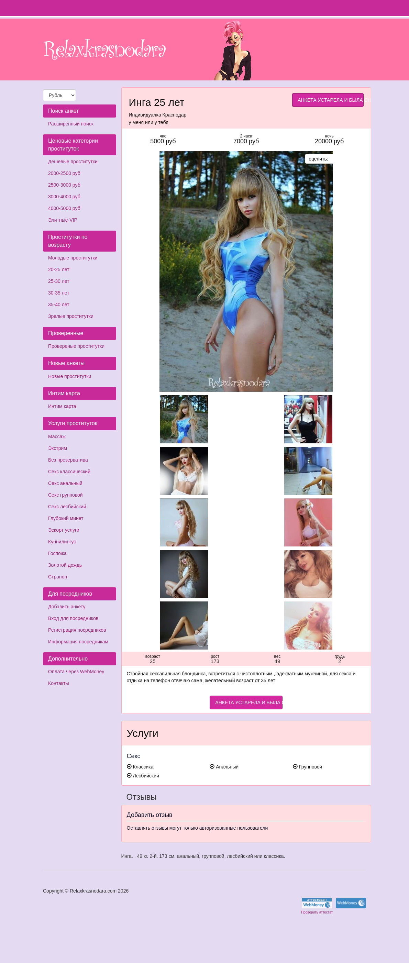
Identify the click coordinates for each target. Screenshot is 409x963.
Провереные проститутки (76, 346)
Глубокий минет (66, 518)
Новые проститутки (69, 376)
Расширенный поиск (70, 123)
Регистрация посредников (77, 630)
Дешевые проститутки (73, 161)
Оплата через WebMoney (76, 671)
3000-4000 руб (64, 196)
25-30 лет (58, 281)
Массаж (57, 436)
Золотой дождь (65, 565)
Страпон (57, 576)
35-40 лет (58, 304)
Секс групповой (65, 495)
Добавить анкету (66, 606)
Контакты (58, 683)
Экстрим (57, 448)
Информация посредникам (78, 641)
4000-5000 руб (64, 208)
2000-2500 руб (64, 173)
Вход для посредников (73, 618)
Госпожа (57, 553)
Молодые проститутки (72, 258)
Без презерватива (68, 460)
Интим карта (62, 406)
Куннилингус (62, 541)
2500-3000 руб (64, 185)
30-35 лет (58, 293)
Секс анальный (65, 483)
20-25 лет (58, 269)
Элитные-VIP (62, 220)
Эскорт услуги (63, 530)
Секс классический (69, 471)
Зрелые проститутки (70, 316)
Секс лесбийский (67, 506)
